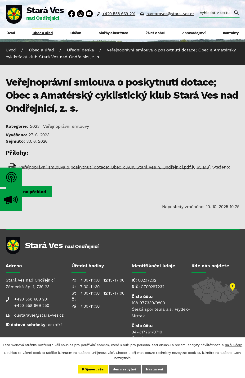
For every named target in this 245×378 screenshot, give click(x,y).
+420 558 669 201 (118, 13)
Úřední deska (80, 49)
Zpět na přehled (29, 191)
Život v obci (155, 33)
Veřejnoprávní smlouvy (66, 126)
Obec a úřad (42, 33)
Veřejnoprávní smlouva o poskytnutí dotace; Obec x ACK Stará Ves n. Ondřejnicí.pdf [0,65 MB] (115, 166)
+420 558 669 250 (31, 305)
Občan (75, 33)
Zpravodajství (193, 33)
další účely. (233, 345)
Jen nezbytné (124, 369)
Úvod (10, 33)
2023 (35, 126)
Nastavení (154, 369)
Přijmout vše (92, 369)
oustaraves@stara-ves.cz (170, 13)
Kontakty (231, 33)
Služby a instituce (113, 33)
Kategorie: (17, 126)
